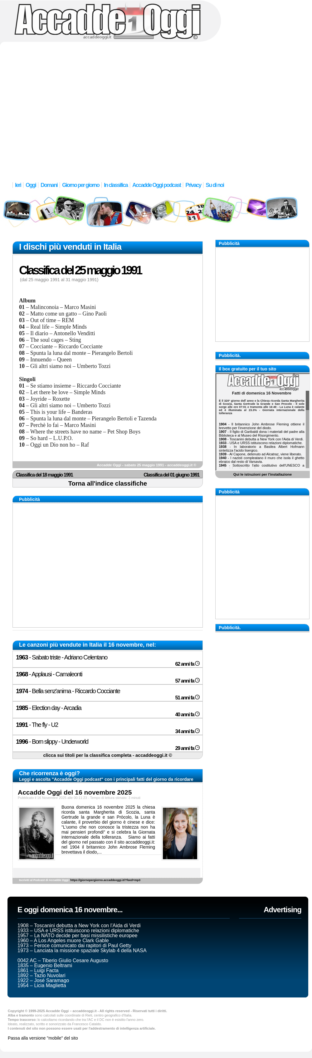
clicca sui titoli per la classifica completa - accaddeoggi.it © (107, 755)
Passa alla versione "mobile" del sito (43, 1038)
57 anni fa (187, 681)
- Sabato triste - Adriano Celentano (61, 657)
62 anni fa (187, 664)
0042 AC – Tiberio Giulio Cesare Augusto (62, 960)
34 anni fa (187, 731)
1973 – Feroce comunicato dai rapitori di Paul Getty (74, 945)
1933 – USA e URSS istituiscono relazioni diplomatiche (78, 930)
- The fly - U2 (37, 724)
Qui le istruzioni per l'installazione (262, 474)
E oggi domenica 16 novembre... (70, 909)
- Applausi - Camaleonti (49, 674)
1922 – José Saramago (43, 980)
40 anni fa (187, 715)
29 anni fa (187, 748)
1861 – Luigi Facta (38, 970)
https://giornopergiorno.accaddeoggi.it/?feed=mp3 (105, 880)
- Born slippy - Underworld (52, 741)
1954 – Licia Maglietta (41, 985)
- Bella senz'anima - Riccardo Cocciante (68, 691)
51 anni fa (187, 698)
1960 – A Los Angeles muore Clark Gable (63, 940)
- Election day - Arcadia (48, 707)
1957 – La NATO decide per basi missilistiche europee (77, 935)
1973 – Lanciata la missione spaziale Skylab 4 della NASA (82, 950)
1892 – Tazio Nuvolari (41, 975)
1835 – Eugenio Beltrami (44, 965)
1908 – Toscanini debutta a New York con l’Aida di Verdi (79, 925)
